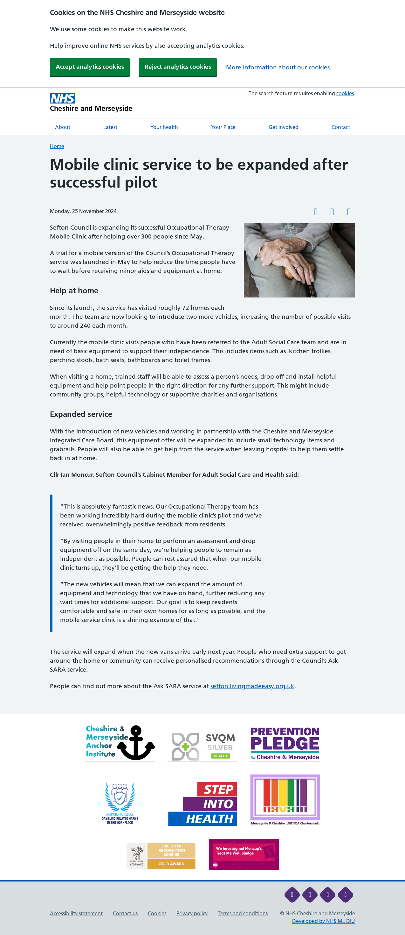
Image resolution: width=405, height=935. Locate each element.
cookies (345, 93)
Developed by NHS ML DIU (323, 921)
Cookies (157, 913)
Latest (110, 127)
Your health (164, 127)
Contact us (125, 913)
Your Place (223, 127)
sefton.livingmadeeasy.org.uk (252, 686)
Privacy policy (192, 913)
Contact (341, 127)
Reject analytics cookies (178, 66)
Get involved (284, 127)
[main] (202, 434)
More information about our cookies (278, 67)
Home (57, 146)
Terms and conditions (243, 913)
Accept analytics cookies (90, 66)
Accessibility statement (76, 913)
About (62, 127)
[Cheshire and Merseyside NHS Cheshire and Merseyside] (91, 102)
